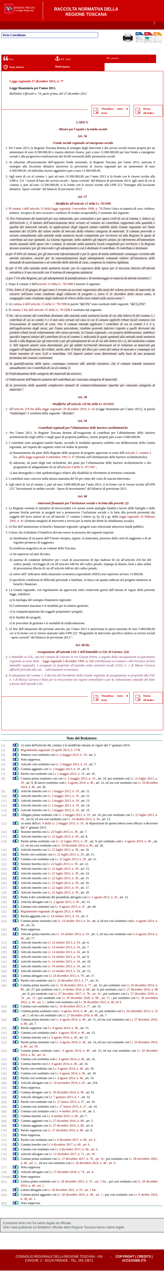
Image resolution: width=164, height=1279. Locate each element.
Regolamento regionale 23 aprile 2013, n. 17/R (50, 758)
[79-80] (6, 1185)
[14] (4, 823)
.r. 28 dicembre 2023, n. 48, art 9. (101, 1010)
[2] (3, 759)
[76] (4, 1167)
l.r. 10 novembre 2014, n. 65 (67, 1091)
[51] (4, 1041)
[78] (4, 1180)
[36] (4, 943)
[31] (4, 915)
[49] (4, 1028)
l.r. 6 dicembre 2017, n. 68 (69, 1148)
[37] (4, 951)
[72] (4, 1148)
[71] (4, 1144)
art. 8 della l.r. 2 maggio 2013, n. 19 (60, 832)
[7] (3, 782)
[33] (4, 925)
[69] (4, 1134)
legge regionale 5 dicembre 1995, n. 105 (68, 669)
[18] (4, 850)
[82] (4, 1198)
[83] (4, 1203)
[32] (4, 920)
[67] (4, 1125)
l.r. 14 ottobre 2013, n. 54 (83, 827)
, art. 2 (40, 1010)
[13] (4, 819)
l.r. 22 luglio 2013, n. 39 (62, 840)
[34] (4, 929)
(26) (126, 660)
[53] (4, 1051)
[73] (4, 1153)
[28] (4, 901)
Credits (144, 1265)
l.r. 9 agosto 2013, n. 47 (70, 915)
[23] (4, 877)
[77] (4, 1176)
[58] (4, 1082)
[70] (4, 1139)
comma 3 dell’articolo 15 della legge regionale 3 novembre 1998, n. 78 (57, 217)
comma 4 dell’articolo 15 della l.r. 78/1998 (39, 312)
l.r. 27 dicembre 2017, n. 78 (72, 1002)
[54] (4, 1059)
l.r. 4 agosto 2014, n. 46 (78, 791)
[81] (4, 1190)
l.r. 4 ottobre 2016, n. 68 (74, 998)
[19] (4, 858)
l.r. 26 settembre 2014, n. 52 (140, 1019)
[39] (4, 961)
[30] (4, 910)
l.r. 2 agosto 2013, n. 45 (103, 905)
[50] (4, 1036)
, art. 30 (90, 1162)
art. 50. (33, 1055)
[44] (4, 984)
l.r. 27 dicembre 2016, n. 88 (140, 998)
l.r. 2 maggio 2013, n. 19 (71, 763)
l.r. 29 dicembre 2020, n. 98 (80, 1006)
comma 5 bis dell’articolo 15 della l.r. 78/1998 (40, 318)
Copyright (124, 1265)
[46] (4, 994)
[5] (3, 773)
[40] (4, 965)
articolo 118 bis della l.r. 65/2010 (92, 412)
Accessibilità (134, 1269)
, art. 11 (105, 1006)
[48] (4, 1020)
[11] (4, 809)
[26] (4, 891)
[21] (4, 868)
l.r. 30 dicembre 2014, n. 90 (66, 1101)
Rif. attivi (63, 67)
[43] (4, 980)
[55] (4, 1068)
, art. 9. (111, 1171)
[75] (4, 1163)
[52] (4, 1046)
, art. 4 (89, 1180)
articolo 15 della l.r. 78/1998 (92, 212)
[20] (4, 863)
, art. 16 (96, 1002)
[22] (4, 872)
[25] (4, 887)
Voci (8, 67)
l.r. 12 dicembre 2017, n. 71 (66, 1162)
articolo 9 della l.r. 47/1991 (78, 475)
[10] (4, 804)
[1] (3, 754)
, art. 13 (30, 1006)
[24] (4, 882)
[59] (4, 1087)
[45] (4, 989)
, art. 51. (41, 1063)
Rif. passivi (113, 66)
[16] (4, 840)
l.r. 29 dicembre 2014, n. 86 (75, 854)
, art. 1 (98, 1203)
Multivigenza (62, 75)
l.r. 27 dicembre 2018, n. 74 (66, 1180)
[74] (4, 1158)
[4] (3, 768)
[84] (4, 1212)
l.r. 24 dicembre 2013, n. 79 (66, 984)
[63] (4, 1106)
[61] (4, 1096)
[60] (4, 1091)
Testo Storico (13, 75)
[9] (3, 800)
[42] (4, 975)
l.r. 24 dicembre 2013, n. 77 (70, 989)
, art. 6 (91, 1148)
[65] (4, 1115)
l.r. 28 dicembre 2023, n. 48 (88, 1171)
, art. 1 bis (99, 1190)
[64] (4, 1110)
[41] (4, 970)
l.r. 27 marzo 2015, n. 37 (68, 1110)
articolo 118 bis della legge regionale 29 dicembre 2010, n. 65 (54, 417)
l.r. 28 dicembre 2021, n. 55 (74, 1190)
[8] (3, 787)
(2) (127, 511)
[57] (4, 1077)
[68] (4, 1129)
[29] (4, 906)
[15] (4, 832)
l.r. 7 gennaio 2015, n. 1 (64, 1105)
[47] (4, 1015)
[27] (4, 896)
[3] (3, 763)
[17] (4, 845)
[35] (4, 938)
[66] (4, 1120)
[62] (4, 1101)
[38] (4, 956)
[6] (3, 778)
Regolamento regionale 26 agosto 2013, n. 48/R (51, 920)
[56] (4, 1072)
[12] (4, 814)
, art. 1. (40, 1194)
